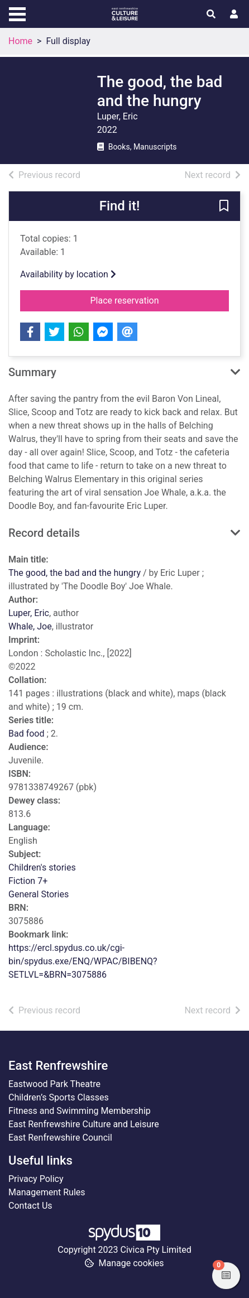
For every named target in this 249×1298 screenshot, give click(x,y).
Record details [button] (44, 533)
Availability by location (68, 274)
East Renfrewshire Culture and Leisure (83, 1124)
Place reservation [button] (159, 300)
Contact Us (30, 1205)
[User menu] (234, 14)
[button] (224, 207)
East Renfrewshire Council (60, 1137)
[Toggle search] (211, 14)
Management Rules (46, 1192)
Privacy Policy (36, 1179)
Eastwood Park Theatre (54, 1084)
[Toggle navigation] (17, 12)
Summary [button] (32, 372)
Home (20, 41)
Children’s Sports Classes (58, 1097)
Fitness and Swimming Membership (79, 1110)
